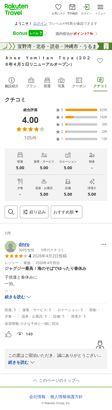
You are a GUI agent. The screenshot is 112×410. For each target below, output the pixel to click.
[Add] (100, 60)
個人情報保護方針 (66, 396)
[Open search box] (11, 212)
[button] (34, 246)
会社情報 (37, 396)
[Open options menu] (66, 212)
